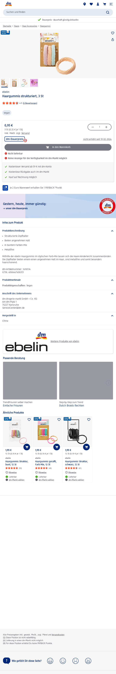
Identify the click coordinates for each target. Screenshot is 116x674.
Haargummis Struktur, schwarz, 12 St (76, 463)
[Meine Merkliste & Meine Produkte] (91, 4)
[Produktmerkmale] (58, 280)
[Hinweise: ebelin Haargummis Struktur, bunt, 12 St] (11, 472)
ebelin (5, 92)
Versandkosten (58, 635)
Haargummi (45, 26)
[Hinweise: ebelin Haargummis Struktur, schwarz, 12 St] (70, 472)
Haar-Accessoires (29, 26)
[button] (111, 4)
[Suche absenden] (108, 12)
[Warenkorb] (104, 4)
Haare (16, 26)
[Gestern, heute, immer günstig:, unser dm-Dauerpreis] (58, 206)
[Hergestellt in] (58, 315)
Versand (25, 133)
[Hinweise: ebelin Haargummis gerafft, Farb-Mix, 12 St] (40, 472)
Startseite (7, 26)
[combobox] (58, 12)
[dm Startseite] (8, 4)
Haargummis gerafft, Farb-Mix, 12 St (45, 463)
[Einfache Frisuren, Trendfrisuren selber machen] (30, 385)
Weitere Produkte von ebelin (42, 341)
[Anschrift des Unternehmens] (58, 293)
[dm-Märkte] (84, 4)
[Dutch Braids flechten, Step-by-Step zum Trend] (86, 385)
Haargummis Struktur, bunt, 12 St (16, 463)
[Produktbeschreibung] (58, 231)
